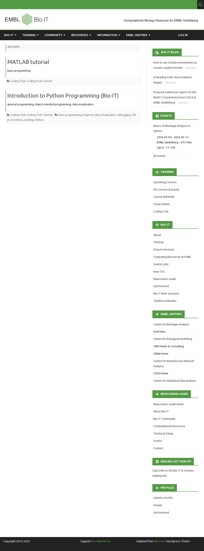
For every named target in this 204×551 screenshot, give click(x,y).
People (157, 505)
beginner (88, 114)
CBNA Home (160, 353)
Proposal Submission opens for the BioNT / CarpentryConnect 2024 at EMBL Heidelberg (174, 97)
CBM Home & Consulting (168, 346)
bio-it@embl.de (101, 541)
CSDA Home (160, 373)
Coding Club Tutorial (39, 81)
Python (39, 119)
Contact (158, 448)
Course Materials (164, 196)
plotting (29, 119)
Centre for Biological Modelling (172, 339)
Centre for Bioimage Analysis (171, 324)
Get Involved (161, 286)
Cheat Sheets (161, 204)
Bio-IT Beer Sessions (166, 293)
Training (29, 35)
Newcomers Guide (164, 279)
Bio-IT (8, 35)
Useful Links (161, 264)
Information (107, 35)
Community (53, 35)
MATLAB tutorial (28, 62)
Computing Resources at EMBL (172, 256)
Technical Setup (163, 433)
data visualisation (105, 114)
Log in (183, 35)
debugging (124, 114)
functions (17, 119)
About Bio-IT (161, 411)
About (157, 235)
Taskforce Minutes (165, 300)
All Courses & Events (166, 189)
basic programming (69, 114)
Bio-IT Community (164, 418)
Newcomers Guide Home (168, 404)
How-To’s (159, 271)
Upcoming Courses (165, 182)
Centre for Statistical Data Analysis (174, 380)
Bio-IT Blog (170, 52)
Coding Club (18, 81)
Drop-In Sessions (164, 249)
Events (157, 440)
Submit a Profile (163, 497)
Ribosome (160, 541)
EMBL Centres (136, 35)
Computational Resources (169, 426)
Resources (79, 35)
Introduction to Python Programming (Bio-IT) (63, 95)
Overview (159, 331)
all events (159, 156)
